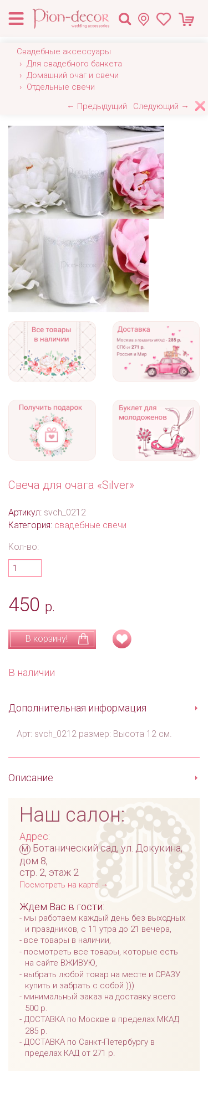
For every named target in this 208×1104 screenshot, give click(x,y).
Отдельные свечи (61, 87)
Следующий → (161, 106)
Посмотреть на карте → (63, 885)
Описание (30, 777)
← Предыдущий (97, 106)
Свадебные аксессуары (64, 51)
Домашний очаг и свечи (73, 75)
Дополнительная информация (77, 708)
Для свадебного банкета (74, 64)
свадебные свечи (90, 525)
